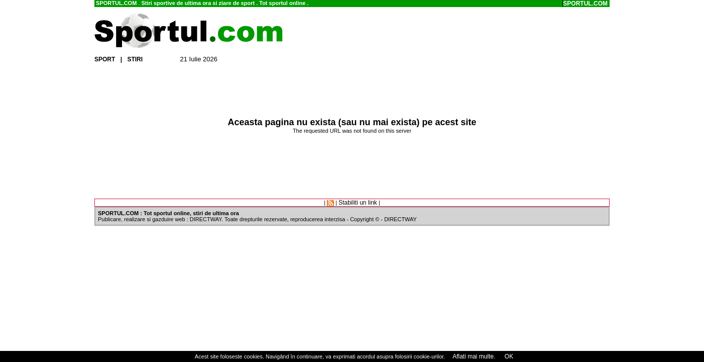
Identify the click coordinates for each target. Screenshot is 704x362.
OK (508, 356)
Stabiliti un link (357, 202)
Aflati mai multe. (473, 356)
